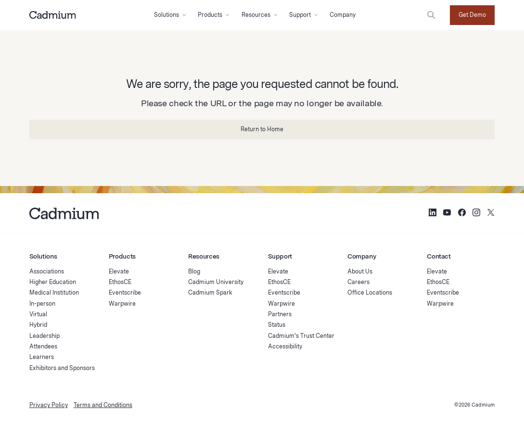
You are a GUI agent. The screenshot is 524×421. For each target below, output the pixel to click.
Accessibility (285, 346)
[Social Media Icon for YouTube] (447, 214)
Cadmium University (215, 281)
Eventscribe (125, 292)
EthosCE (120, 281)
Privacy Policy (48, 405)
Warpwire (122, 303)
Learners (41, 356)
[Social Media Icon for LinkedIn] (432, 214)
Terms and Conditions (103, 405)
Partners (280, 314)
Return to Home (262, 129)
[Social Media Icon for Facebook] (462, 214)
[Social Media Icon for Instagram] (476, 214)
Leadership (44, 335)
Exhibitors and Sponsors (62, 367)
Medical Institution (54, 292)
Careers (358, 281)
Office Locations (369, 292)
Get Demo (472, 14)
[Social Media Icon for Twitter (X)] (491, 214)
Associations (46, 271)
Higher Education (52, 281)
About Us (359, 271)
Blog (194, 271)
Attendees (43, 346)
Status (276, 324)
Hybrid (38, 324)
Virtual (38, 314)
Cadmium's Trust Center (301, 335)
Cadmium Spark (210, 292)
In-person (42, 303)
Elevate (119, 271)
